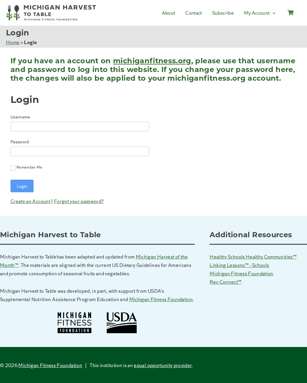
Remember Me (26, 167)
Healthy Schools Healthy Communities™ (253, 256)
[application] (273, 13)
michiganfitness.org (152, 60)
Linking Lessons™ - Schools (239, 265)
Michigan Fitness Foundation (161, 299)
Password (19, 142)
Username (20, 117)
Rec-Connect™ (225, 281)
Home (12, 42)
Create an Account (30, 201)
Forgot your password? (79, 201)
